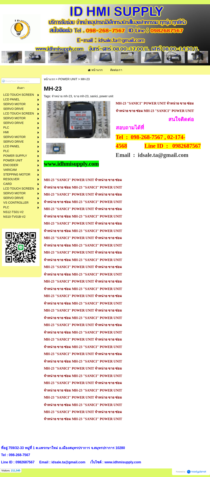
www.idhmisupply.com (71, 164)
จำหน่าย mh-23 (62, 96)
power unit (106, 96)
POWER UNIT (67, 79)
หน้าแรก (49, 79)
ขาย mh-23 (81, 96)
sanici (94, 96)
